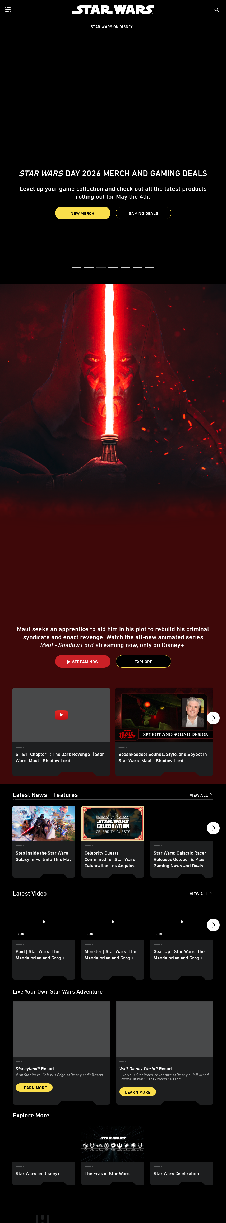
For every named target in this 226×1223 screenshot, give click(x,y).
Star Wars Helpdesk (82, 1208)
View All (199, 728)
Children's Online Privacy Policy (135, 1202)
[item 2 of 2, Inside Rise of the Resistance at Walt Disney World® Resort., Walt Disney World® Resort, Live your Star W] (165, 962)
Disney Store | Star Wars (48, 1208)
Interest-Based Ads (112, 1208)
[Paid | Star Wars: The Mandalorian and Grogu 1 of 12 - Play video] (43, 855)
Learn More (34, 1020)
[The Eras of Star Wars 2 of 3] (112, 1076)
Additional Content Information (65, 1202)
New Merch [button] (82, 213)
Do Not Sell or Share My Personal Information (161, 1208)
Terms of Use (31, 1202)
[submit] (216, 9)
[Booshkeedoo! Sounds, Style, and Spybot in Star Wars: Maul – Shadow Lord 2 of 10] (164, 641)
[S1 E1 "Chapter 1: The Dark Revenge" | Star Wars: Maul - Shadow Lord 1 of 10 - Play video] (61, 641)
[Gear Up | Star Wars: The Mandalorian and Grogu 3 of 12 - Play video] (181, 855)
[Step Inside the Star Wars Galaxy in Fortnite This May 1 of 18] (43, 756)
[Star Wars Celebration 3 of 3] (181, 1076)
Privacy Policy (100, 1202)
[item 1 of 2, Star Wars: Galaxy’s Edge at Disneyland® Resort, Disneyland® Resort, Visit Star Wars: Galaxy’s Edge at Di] (61, 962)
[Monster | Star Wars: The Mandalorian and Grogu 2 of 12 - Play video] (112, 855)
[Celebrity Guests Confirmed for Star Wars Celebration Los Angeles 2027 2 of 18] (112, 756)
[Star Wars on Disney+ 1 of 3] (43, 1076)
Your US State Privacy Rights (180, 1202)
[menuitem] (8, 9)
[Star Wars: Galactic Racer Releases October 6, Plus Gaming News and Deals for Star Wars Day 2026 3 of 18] (181, 756)
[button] (143, 213)
